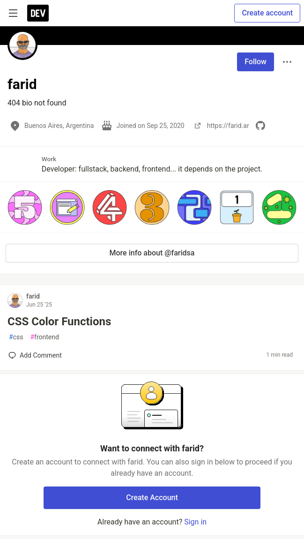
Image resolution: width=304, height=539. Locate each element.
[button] (24, 207)
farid (33, 296)
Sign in (195, 521)
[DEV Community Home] (38, 13)
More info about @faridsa (152, 252)
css (16, 337)
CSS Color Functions (59, 321)
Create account (267, 12)
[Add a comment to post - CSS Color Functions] (35, 355)
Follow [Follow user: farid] (256, 61)
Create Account (152, 497)
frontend (44, 337)
